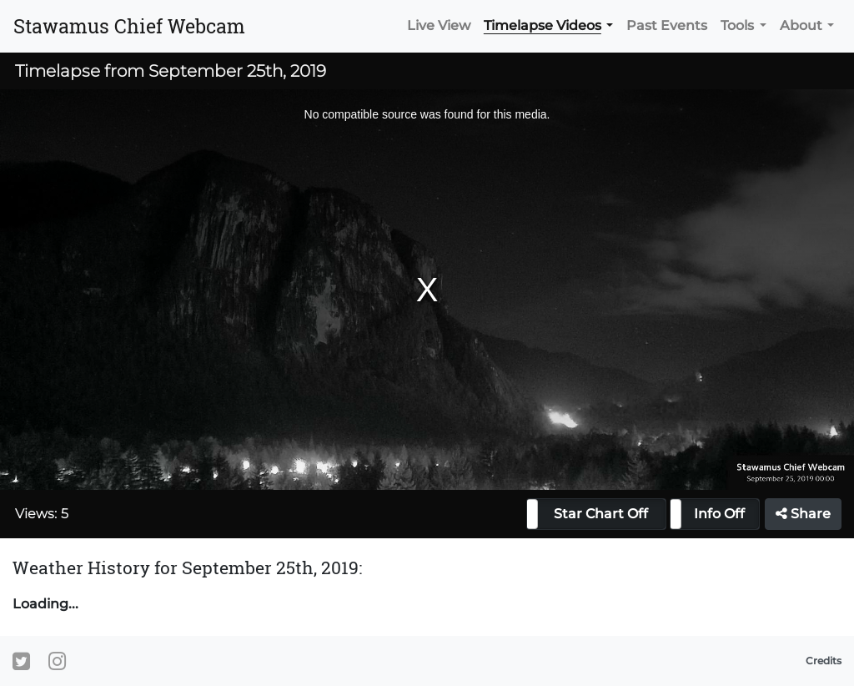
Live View (438, 25)
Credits (823, 660)
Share (803, 514)
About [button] (801, 25)
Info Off (719, 514)
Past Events (666, 25)
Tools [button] (737, 25)
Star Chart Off (601, 514)
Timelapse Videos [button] (542, 25)
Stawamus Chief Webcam (129, 25)
